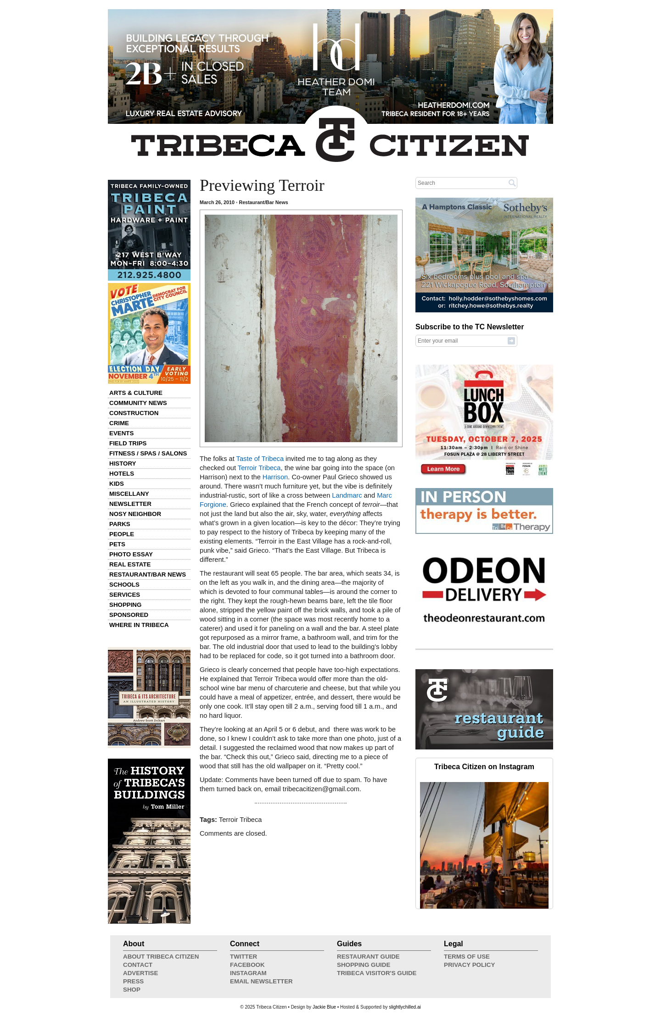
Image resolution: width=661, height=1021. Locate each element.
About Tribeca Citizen (161, 956)
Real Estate (130, 564)
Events (121, 433)
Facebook (247, 964)
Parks (119, 524)
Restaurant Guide (368, 956)
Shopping (125, 604)
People (121, 534)
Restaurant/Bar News (147, 574)
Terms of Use (467, 956)
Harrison (275, 477)
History (122, 463)
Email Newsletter (261, 981)
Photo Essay (131, 554)
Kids (116, 483)
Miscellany (129, 493)
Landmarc (347, 495)
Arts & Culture (135, 392)
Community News (138, 403)
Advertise (140, 973)
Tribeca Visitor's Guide (377, 973)
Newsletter (130, 503)
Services (124, 594)
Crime (119, 423)
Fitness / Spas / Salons (148, 453)
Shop (131, 989)
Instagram (248, 973)
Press (133, 981)
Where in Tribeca (139, 624)
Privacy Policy (469, 964)
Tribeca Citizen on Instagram (484, 767)
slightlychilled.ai (404, 1007)
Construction (133, 413)
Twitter (243, 956)
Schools (124, 584)
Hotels (121, 473)
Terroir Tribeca (259, 468)
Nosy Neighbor (135, 513)
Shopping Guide (363, 964)
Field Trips (127, 443)
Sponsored (128, 614)
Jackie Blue (324, 1007)
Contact (137, 964)
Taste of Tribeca (260, 458)
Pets (117, 544)
